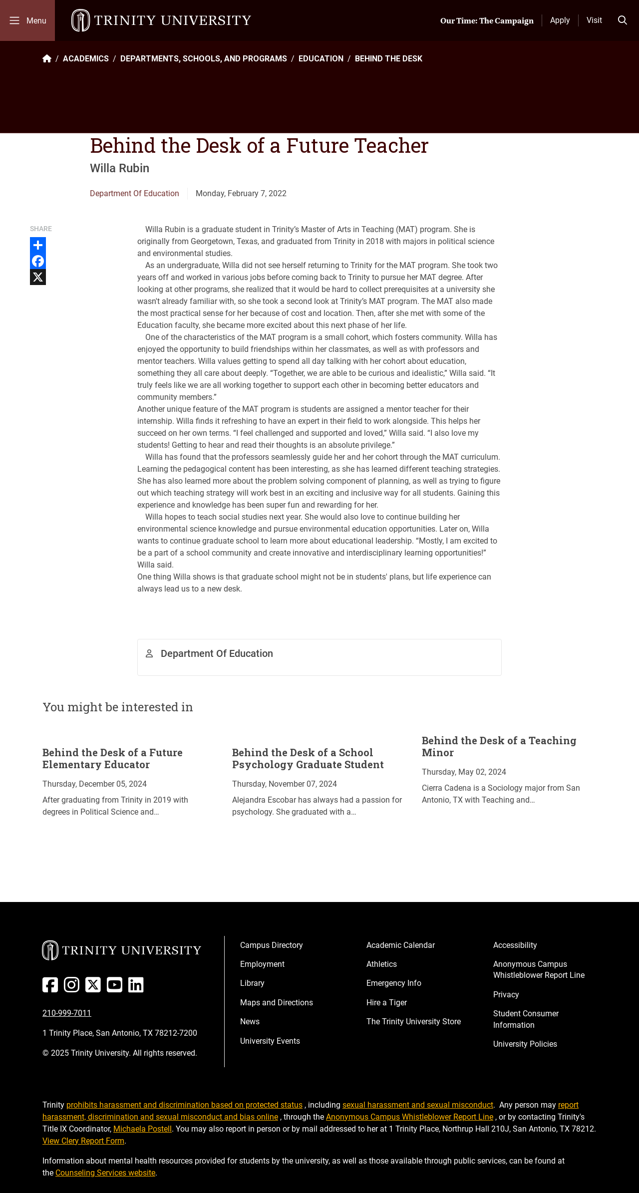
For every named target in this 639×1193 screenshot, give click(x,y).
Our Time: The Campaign (487, 20)
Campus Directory (271, 945)
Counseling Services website (105, 1173)
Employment (262, 964)
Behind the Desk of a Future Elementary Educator (112, 758)
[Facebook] (52, 988)
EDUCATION (321, 58)
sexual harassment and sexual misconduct (417, 1105)
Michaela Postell (142, 1129)
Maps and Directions (276, 1002)
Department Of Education (134, 193)
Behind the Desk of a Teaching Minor (499, 746)
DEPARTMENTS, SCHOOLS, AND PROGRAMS (203, 58)
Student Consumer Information (526, 1019)
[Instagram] (73, 988)
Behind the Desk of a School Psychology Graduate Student (308, 758)
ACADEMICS (86, 58)
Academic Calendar (400, 945)
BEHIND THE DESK (388, 58)
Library (252, 983)
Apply (560, 20)
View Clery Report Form (83, 1141)
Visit (594, 20)
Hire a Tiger (386, 1002)
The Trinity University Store (413, 1021)
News (250, 1021)
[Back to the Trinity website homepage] (46, 58)
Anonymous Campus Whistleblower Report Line (539, 969)
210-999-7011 (66, 1013)
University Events (270, 1041)
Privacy (506, 994)
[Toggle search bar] (622, 20)
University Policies (525, 1044)
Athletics (381, 964)
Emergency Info (393, 983)
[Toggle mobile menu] (27, 20)
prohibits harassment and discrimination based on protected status (184, 1105)
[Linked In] (138, 988)
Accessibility (515, 945)
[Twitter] (95, 988)
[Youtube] (116, 988)
